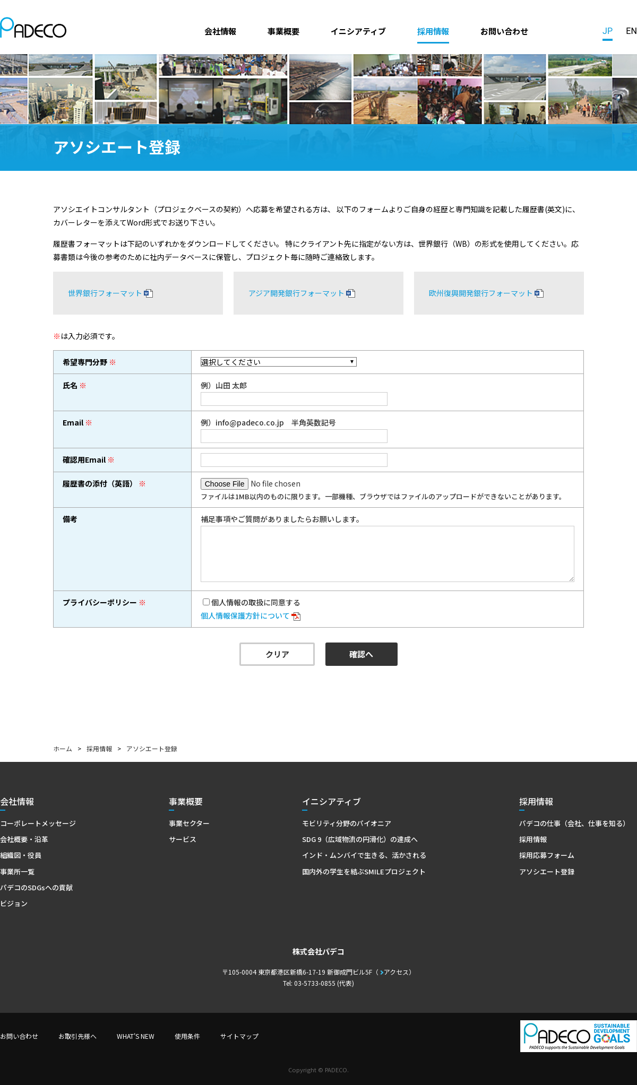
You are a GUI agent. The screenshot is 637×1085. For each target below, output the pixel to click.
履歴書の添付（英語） (100, 483)
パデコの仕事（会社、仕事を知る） (574, 823)
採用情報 (433, 31)
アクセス (396, 971)
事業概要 (283, 31)
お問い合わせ (504, 31)
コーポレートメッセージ (38, 823)
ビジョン (14, 903)
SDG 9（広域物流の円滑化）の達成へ (360, 839)
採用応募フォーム (546, 855)
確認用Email (84, 459)
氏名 (70, 385)
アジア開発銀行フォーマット (296, 293)
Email (73, 422)
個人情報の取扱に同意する (255, 602)
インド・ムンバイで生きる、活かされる (364, 855)
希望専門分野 (85, 362)
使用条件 (187, 1035)
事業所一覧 (17, 871)
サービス (182, 839)
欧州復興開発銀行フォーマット (481, 293)
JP (607, 31)
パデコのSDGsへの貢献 (36, 887)
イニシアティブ (358, 31)
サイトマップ (239, 1035)
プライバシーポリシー (100, 602)
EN (631, 31)
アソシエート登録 (546, 871)
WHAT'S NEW (135, 1035)
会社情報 (220, 31)
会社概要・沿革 (24, 839)
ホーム (62, 748)
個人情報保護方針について (245, 615)
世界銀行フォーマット (105, 293)
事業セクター (189, 823)
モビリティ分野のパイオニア (346, 823)
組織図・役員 (20, 855)
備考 (70, 519)
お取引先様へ (77, 1035)
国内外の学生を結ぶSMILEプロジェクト (364, 871)
